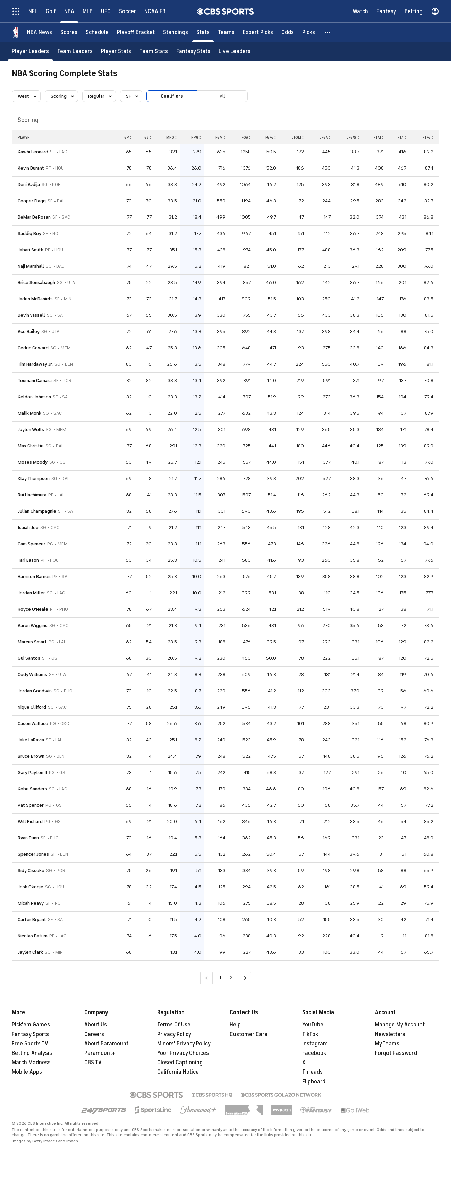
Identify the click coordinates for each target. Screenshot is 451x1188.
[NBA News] (39, 32)
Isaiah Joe (28, 527)
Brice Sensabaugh (36, 282)
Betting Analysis (32, 1053)
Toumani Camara (35, 380)
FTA (402, 137)
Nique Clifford (32, 707)
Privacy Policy (174, 1034)
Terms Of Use (173, 1024)
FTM (379, 137)
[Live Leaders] (234, 51)
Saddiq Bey (29, 233)
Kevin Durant (31, 168)
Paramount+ (99, 1053)
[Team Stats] (153, 51)
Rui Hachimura (32, 495)
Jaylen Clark (30, 952)
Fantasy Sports (30, 1034)
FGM (220, 137)
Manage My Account (400, 1024)
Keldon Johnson (34, 397)
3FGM (297, 137)
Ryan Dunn (28, 838)
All (222, 96)
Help (235, 1024)
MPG (171, 137)
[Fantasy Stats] (193, 51)
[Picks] (308, 32)
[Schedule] (97, 32)
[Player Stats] (116, 51)
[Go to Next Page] (245, 978)
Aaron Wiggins (33, 625)
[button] (328, 32)
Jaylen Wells (31, 429)
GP (128, 137)
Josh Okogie (30, 887)
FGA (246, 137)
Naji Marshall (31, 266)
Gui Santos (29, 658)
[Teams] (226, 32)
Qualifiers (172, 96)
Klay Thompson (34, 478)
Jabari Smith (30, 250)
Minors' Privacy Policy (184, 1043)
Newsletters (390, 1034)
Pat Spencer (31, 805)
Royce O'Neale (33, 609)
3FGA (325, 137)
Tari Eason (28, 560)
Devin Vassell (31, 315)
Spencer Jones (33, 854)
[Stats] (203, 32)
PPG (196, 137)
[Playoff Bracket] (136, 32)
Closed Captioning (180, 1062)
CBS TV (93, 1062)
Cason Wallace (33, 723)
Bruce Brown (31, 756)
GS (148, 137)
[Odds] (287, 32)
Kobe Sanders (32, 789)
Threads (312, 1071)
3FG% (352, 137)
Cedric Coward (33, 348)
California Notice (178, 1071)
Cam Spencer (31, 544)
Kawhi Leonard (33, 152)
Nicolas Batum (33, 936)
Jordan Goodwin (35, 691)
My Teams (387, 1043)
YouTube (312, 1024)
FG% (270, 137)
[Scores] (69, 32)
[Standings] (175, 32)
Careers (94, 1034)
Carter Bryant (32, 919)
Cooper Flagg (32, 201)
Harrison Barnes (34, 576)
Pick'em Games (31, 1024)
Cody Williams (32, 674)
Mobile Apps (27, 1071)
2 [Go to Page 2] (230, 978)
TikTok (310, 1034)
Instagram (315, 1043)
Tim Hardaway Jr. (35, 364)
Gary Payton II (32, 772)
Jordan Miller (31, 593)
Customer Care (248, 1034)
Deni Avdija (29, 184)
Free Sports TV (30, 1043)
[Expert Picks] (258, 32)
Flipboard (313, 1081)
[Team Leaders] (75, 51)
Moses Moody (33, 462)
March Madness (31, 1062)
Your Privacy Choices (183, 1053)
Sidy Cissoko (31, 870)
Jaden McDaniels (35, 299)
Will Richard (30, 821)
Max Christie (31, 446)
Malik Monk (29, 413)
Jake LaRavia (31, 740)
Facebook (314, 1053)
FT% (428, 137)
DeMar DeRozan (34, 217)
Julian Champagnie (37, 511)
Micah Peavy (31, 903)
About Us (95, 1024)
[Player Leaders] (30, 51)
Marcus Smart (32, 642)
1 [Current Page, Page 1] (220, 978)
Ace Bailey (29, 331)
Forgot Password (396, 1053)
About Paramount (106, 1043)
